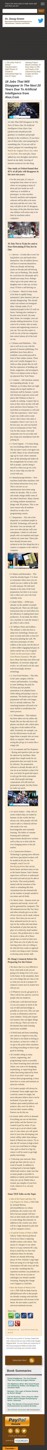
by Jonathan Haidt (23, 1386)
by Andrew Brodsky (23, 1405)
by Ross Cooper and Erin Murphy (32, 69)
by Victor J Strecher (22, 1398)
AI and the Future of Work (21, 1233)
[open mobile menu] (43, 4)
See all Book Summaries (17, 1410)
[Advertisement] (23, 43)
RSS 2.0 (25, 1346)
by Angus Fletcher (22, 1379)
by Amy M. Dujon (13, 69)
